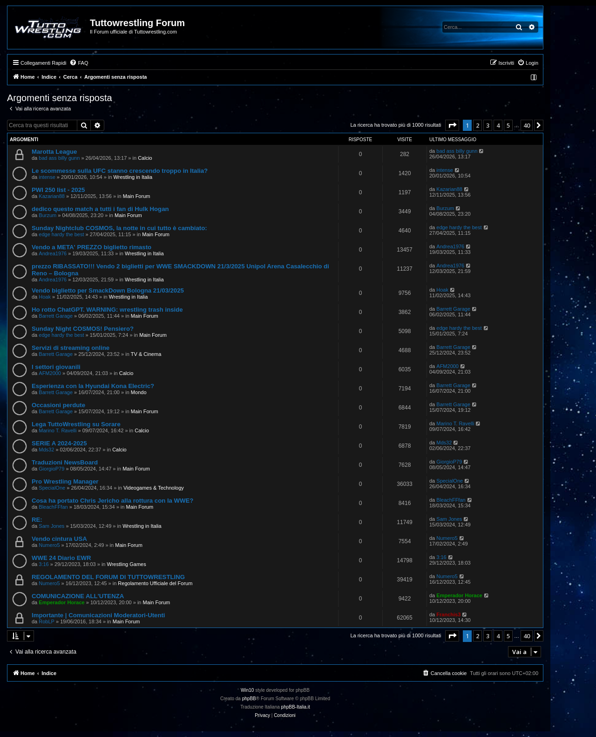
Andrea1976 (53, 253)
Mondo (139, 392)
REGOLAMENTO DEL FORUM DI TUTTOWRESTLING (108, 576)
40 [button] (526, 125)
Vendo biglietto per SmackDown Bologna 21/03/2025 (108, 290)
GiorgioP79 (51, 468)
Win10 (247, 690)
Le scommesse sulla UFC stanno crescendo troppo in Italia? (120, 170)
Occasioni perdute (58, 405)
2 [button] (477, 125)
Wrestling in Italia (133, 177)
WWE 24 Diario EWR (61, 557)
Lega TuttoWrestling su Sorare (76, 424)
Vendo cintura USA (59, 538)
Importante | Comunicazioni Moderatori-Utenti (98, 615)
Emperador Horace (61, 602)
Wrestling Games (126, 564)
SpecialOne (52, 488)
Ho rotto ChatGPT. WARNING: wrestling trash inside (107, 309)
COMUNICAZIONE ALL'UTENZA (78, 596)
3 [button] (487, 125)
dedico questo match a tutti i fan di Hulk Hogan (100, 208)
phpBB (249, 698)
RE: (37, 519)
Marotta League (54, 151)
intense (47, 177)
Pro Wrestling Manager (65, 481)
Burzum (47, 215)
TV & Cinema (146, 354)
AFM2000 (50, 373)
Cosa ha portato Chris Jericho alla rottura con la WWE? (112, 500)
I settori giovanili (56, 366)
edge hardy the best (61, 234)
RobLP (46, 621)
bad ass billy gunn (59, 158)
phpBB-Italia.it (295, 707)
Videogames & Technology (153, 488)
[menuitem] (78, 62)
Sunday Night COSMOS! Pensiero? (83, 328)
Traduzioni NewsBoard (65, 462)
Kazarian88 (52, 196)
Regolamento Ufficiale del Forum (155, 583)
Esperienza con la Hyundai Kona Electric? (93, 385)
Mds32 (46, 449)
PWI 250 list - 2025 (58, 189)
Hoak (45, 297)
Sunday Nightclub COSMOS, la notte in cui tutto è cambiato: (119, 228)
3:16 (43, 564)
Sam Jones (51, 526)
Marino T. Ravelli (57, 430)
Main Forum (136, 196)
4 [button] (498, 125)
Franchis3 (448, 614)
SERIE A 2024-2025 (59, 443)
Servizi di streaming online (70, 347)
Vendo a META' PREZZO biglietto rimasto (91, 247)
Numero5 (49, 545)
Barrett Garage (56, 316)
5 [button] (508, 125)
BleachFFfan (53, 507)
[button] (452, 125)
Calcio (145, 158)
